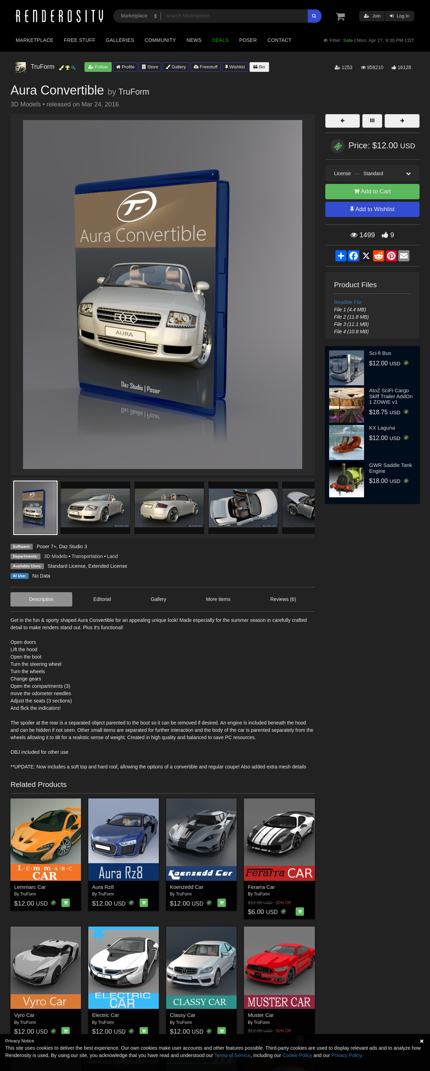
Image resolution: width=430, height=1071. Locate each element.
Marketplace (34, 40)
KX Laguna (382, 428)
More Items (218, 599)
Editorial (102, 599)
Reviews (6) (283, 599)
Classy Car (182, 1015)
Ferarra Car (261, 887)
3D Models (55, 556)
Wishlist (235, 66)
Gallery (176, 66)
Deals (220, 40)
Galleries (120, 40)
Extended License (107, 566)
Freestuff (206, 66)
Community (160, 40)
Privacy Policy (346, 1055)
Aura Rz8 (103, 887)
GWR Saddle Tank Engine (390, 468)
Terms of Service (232, 1055)
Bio (259, 66)
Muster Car (261, 1015)
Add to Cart (372, 191)
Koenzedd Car (186, 887)
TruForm (133, 91)
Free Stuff (79, 40)
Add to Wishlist (372, 209)
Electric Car (105, 1015)
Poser (248, 40)
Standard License (66, 566)
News (193, 40)
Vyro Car (24, 1015)
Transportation (87, 556)
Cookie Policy (297, 1055)
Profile (125, 66)
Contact (279, 40)
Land (112, 556)
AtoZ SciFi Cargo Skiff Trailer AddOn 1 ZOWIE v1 (391, 396)
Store (150, 66)
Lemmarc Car (30, 887)
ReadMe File (348, 302)
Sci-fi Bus (380, 353)
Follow (98, 66)
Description (41, 599)
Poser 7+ (46, 546)
